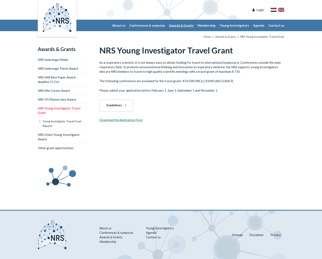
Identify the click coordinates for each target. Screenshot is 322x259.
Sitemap (237, 235)
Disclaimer (256, 235)
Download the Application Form (121, 120)
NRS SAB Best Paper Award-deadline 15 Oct (57, 79)
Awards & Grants (181, 25)
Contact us (276, 25)
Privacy (275, 235)
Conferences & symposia (147, 25)
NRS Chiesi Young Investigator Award (59, 137)
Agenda (258, 25)
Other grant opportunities (56, 148)
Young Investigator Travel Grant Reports (62, 123)
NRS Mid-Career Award (54, 90)
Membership (207, 25)
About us (118, 25)
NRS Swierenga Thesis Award (58, 68)
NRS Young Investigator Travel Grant (59, 110)
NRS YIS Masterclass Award (57, 99)
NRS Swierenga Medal (53, 59)
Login (260, 10)
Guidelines (114, 105)
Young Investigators (234, 25)
